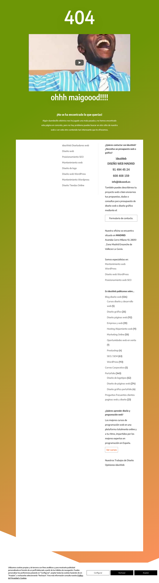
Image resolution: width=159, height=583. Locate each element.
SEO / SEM (112, 356)
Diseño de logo (69, 168)
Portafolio (110, 373)
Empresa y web (115, 323)
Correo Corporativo (115, 367)
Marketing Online (115, 334)
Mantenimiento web (72, 162)
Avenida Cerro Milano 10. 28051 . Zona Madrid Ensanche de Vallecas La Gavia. (120, 244)
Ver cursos (111, 449)
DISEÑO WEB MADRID (121, 163)
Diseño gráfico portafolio (119, 389)
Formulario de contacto (121, 218)
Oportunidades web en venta (121, 340)
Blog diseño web (113, 296)
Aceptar (146, 573)
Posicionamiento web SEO (118, 279)
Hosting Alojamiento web (119, 328)
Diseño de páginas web (118, 383)
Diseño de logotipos (116, 377)
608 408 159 (121, 175)
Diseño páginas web (117, 317)
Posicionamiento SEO (73, 156)
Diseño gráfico (114, 311)
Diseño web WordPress (74, 173)
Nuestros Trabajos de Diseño (119, 460)
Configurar (98, 573)
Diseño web (68, 151)
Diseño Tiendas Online (73, 185)
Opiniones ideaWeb (114, 464)
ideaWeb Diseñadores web (75, 145)
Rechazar (121, 573)
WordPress (112, 361)
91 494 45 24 (121, 169)
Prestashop (112, 350)
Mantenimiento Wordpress (75, 179)
